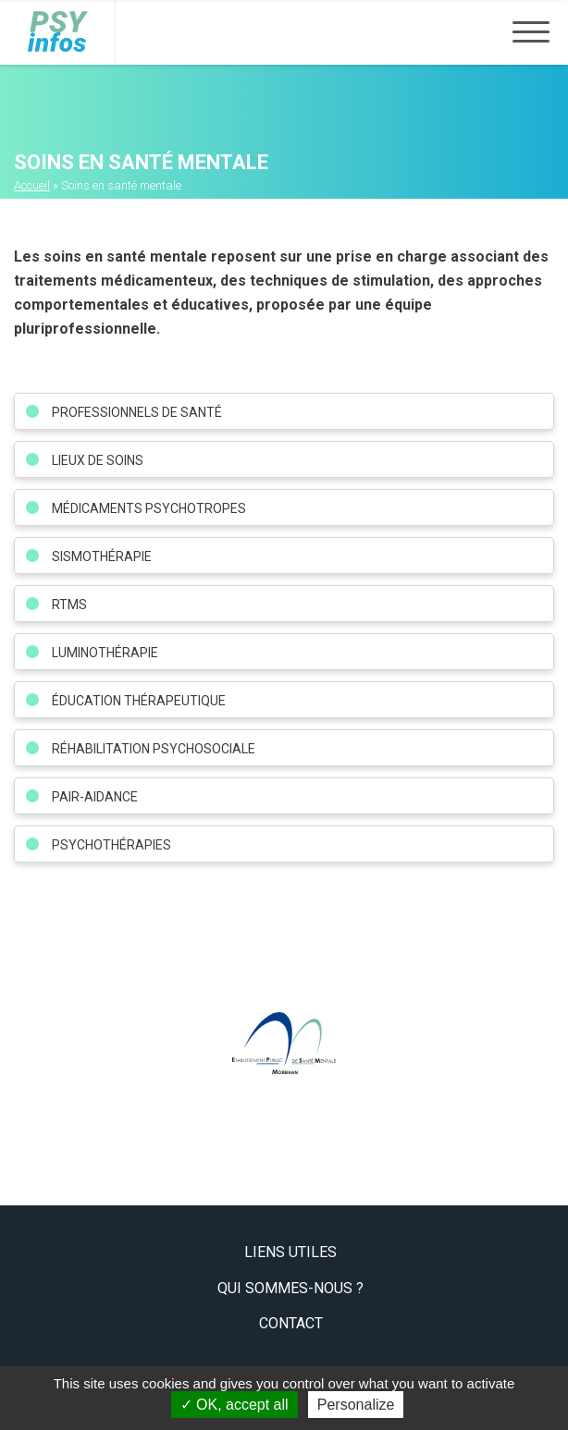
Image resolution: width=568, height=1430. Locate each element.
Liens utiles (290, 1252)
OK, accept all (234, 1404)
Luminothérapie (105, 652)
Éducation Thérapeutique (139, 700)
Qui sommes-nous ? (290, 1288)
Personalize (356, 1404)
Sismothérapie (102, 556)
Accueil (32, 185)
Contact (291, 1323)
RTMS (69, 604)
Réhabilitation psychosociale (153, 748)
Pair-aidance (95, 796)
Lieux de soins (97, 460)
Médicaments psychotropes (149, 508)
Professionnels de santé (137, 412)
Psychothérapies (111, 844)
